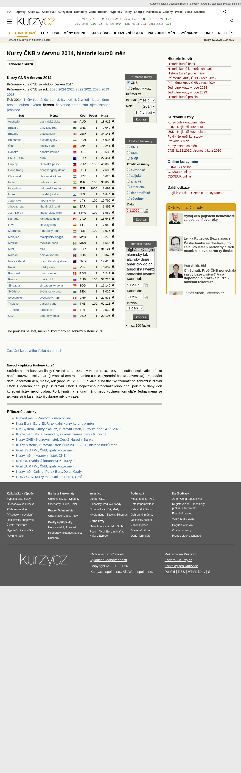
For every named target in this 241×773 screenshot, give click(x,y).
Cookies (117, 554)
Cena (183, 498)
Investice (95, 493)
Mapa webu (187, 518)
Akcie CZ (33, 12)
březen (12, 105)
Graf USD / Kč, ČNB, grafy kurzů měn (45, 450)
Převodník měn (178, 141)
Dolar (73, 504)
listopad (105, 105)
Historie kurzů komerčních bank (190, 69)
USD (77, 23)
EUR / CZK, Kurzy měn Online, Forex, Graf (49, 477)
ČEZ (151, 19)
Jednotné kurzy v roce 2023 (187, 92)
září (85, 105)
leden (96, 99)
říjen (93, 105)
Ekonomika (96, 509)
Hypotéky (116, 12)
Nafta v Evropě (99, 535)
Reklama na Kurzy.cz (181, 554)
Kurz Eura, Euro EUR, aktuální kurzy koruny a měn (55, 423)
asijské (136, 176)
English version (182, 525)
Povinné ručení (16, 535)
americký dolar (140, 264)
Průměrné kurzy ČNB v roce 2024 (192, 83)
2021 (88, 89)
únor (105, 99)
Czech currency (181, 530)
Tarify (128, 12)
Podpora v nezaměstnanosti (65, 532)
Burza (93, 498)
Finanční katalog (182, 513)
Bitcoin (102, 12)
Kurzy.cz (11, 39)
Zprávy (21, 12)
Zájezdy (194, 3)
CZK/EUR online (179, 176)
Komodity (80, 12)
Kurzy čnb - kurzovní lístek (186, 122)
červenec (63, 105)
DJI (100, 23)
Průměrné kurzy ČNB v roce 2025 (192, 78)
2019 (105, 89)
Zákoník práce (139, 525)
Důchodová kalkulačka (20, 504)
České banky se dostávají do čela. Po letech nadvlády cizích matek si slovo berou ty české (209, 251)
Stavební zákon (140, 530)
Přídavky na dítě (17, 509)
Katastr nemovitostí (142, 504)
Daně (134, 535)
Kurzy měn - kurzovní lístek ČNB (41, 455)
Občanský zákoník (142, 520)
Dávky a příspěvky (60, 522)
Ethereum (122, 514)
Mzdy (116, 509)
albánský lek (140, 254)
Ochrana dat (99, 554)
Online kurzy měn (183, 162)
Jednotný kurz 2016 (207, 150)
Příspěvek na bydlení (20, 514)
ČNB (134, 147)
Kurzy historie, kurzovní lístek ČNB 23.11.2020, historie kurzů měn (66, 445)
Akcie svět (49, 12)
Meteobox (215, 3)
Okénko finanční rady (185, 207)
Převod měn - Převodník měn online (43, 418)
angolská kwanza (140, 269)
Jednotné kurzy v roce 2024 (187, 87)
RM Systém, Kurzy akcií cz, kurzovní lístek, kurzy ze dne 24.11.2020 (68, 429)
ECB (133, 153)
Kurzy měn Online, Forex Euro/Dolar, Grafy (49, 471)
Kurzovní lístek (158, 3)
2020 (96, 89)
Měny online (75, 33)
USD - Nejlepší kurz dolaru (187, 132)
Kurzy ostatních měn (182, 146)
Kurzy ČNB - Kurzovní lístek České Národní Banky (54, 439)
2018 (10, 94)
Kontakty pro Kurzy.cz (181, 566)
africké (135, 181)
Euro (66, 504)
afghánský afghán (140, 250)
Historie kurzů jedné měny (186, 73)
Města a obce (139, 498)
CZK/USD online (179, 172)
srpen (76, 105)
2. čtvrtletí (47, 99)
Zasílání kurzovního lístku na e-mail (34, 350)
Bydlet (226, 3)
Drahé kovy (97, 521)
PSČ (152, 498)
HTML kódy (196, 572)
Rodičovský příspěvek (20, 520)
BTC (101, 19)
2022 (79, 89)
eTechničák (189, 508)
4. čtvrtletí (81, 99)
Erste (152, 23)
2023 (71, 89)
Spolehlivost (195, 498)
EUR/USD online (179, 167)
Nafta (119, 531)
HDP (108, 509)
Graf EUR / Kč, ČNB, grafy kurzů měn (45, 466)
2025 (53, 89)
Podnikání (137, 493)
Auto (175, 498)
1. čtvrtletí (31, 99)
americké (137, 187)
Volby (175, 518)
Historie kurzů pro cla (183, 97)
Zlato (127, 19)
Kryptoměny (97, 514)
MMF (134, 158)
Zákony (168, 12)
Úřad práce (55, 515)
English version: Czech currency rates (194, 193)
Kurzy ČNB (100, 33)
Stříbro (121, 526)
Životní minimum (17, 525)
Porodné (71, 527)
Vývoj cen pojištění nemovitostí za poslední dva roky (209, 222)
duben (24, 105)
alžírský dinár (140, 259)
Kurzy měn (65, 12)
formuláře (145, 535)
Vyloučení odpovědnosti (108, 560)
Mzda (66, 515)
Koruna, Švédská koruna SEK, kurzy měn (47, 461)
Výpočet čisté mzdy (19, 498)
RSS (181, 572)
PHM (101, 531)
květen (36, 105)
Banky (52, 493)
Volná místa (65, 510)
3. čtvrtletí (64, 99)
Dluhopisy (95, 504)
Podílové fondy (112, 504)
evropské (137, 170)
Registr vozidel (181, 504)
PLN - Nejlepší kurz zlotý (185, 136)
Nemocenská (56, 527)
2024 (62, 89)
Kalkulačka (153, 12)
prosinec (13, 110)
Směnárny (188, 33)
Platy (75, 515)
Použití (170, 572)
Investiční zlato (106, 526)
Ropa (127, 23)
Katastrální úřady (141, 509)
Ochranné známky (142, 514)
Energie (139, 12)
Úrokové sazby (57, 498)
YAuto (204, 3)
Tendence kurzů (21, 64)
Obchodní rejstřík (178, 3)
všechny (137, 198)
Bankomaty (66, 493)
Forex (207, 33)
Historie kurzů (42, 39)
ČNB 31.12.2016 (179, 150)
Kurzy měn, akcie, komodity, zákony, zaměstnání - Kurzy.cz (61, 434)
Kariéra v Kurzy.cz (178, 560)
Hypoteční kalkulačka (20, 530)
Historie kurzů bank (181, 64)
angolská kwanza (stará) (140, 274)
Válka (188, 12)
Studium (236, 3)
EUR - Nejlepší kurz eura (185, 127)
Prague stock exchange (186, 535)
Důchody (53, 538)
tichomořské (140, 193)
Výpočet (29, 493)
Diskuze (199, 12)
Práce (179, 12)
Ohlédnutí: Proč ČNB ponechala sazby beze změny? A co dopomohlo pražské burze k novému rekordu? (210, 280)
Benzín (110, 531)
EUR (77, 19)
